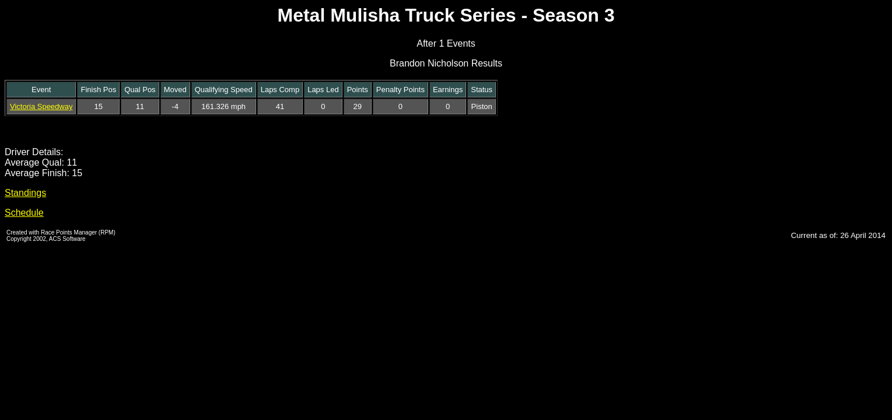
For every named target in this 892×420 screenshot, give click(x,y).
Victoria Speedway (41, 106)
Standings (25, 193)
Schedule (24, 213)
